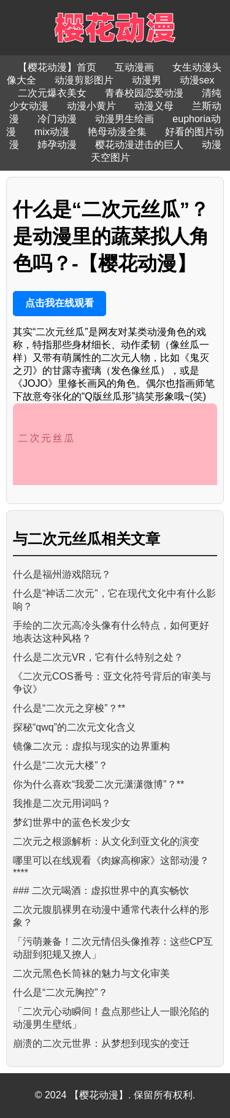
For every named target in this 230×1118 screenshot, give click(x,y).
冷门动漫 (57, 119)
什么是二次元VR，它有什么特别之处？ (98, 657)
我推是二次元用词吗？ (62, 803)
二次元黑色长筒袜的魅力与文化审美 (91, 973)
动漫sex (197, 80)
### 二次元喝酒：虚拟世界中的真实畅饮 (101, 890)
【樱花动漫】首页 (57, 67)
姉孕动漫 (57, 144)
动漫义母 (154, 106)
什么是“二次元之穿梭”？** (69, 708)
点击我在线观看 (59, 303)
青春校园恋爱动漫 (144, 93)
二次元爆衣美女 (52, 93)
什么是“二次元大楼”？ (60, 765)
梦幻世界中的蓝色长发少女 (72, 822)
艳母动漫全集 (117, 131)
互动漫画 (134, 67)
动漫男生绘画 (124, 119)
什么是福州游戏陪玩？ (62, 574)
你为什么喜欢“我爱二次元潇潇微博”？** (98, 784)
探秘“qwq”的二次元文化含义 (74, 727)
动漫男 (146, 80)
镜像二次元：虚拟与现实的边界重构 (91, 746)
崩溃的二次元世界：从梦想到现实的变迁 (101, 1043)
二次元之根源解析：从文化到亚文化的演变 (106, 841)
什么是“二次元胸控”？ (60, 992)
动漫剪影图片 (84, 80)
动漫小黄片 (91, 106)
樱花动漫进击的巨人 (139, 144)
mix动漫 (51, 131)
